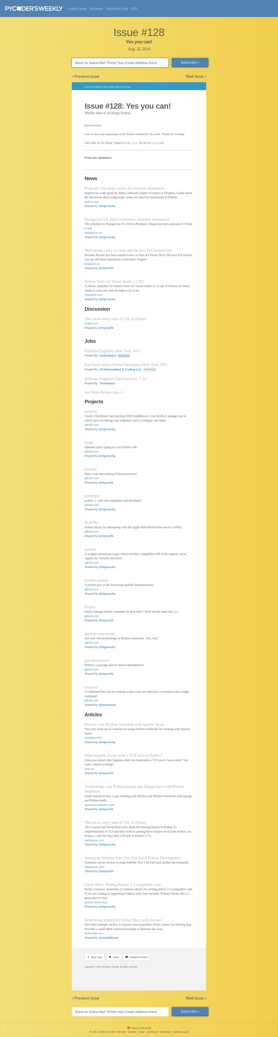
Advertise (165, 1032)
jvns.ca (89, 768)
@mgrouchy (107, 206)
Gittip (134, 142)
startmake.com (94, 933)
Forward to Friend (138, 957)
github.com (92, 424)
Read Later (96, 957)
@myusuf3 (106, 268)
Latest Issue (77, 8)
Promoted (149, 369)
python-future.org (96, 902)
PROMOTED (123, 356)
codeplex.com (94, 294)
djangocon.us (93, 232)
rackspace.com (94, 840)
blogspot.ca (92, 263)
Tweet (116, 957)
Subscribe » (190, 62)
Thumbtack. (107, 383)
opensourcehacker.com (99, 804)
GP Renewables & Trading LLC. (120, 369)
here (176, 611)
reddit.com (91, 323)
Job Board (152, 1032)
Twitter (132, 1032)
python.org (91, 201)
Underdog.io (108, 355)
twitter (155, 142)
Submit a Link (117, 8)
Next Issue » (196, 76)
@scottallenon (109, 937)
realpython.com (94, 867)
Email (141, 1032)
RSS (134, 8)
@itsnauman (107, 704)
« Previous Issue (85, 76)
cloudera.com (93, 737)
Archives (96, 8)
